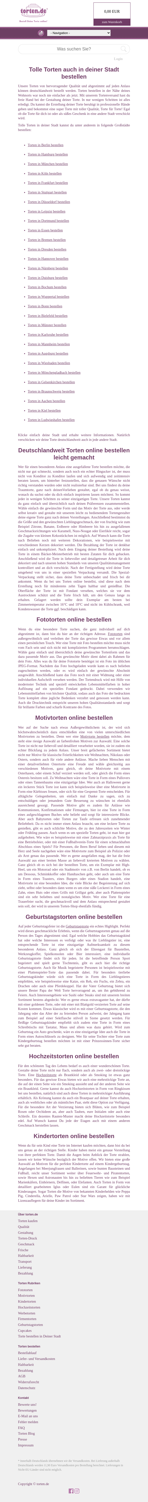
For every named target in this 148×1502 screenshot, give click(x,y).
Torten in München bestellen (48, 164)
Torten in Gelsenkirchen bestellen (51, 382)
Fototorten (115, 634)
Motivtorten (26, 1296)
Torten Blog (26, 1433)
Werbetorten (26, 1313)
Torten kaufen (27, 1221)
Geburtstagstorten (30, 1325)
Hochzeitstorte (46, 1075)
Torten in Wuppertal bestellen (48, 297)
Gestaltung (25, 1233)
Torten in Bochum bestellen (47, 287)
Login (118, 59)
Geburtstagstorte (77, 926)
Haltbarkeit (26, 1256)
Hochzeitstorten (29, 1307)
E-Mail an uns (28, 1416)
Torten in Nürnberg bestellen (48, 268)
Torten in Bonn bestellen (45, 306)
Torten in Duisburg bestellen (48, 278)
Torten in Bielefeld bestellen (47, 316)
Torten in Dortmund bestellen (48, 221)
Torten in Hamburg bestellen (48, 154)
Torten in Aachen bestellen (46, 401)
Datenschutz (26, 1388)
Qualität (23, 1227)
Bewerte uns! (27, 1404)
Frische (23, 1250)
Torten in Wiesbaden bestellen (49, 363)
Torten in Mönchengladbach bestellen (54, 372)
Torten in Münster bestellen (47, 325)
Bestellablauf (27, 1353)
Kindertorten (27, 1301)
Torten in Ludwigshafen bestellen (51, 420)
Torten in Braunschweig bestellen (51, 391)
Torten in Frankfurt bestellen (48, 183)
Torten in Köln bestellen (45, 173)
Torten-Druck (27, 1238)
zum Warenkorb (112, 22)
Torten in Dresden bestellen (47, 249)
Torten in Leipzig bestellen (46, 211)
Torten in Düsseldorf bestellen (49, 202)
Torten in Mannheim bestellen (49, 344)
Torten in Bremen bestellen (47, 240)
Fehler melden (28, 1422)
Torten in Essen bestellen (45, 230)
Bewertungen (27, 1410)
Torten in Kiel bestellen (44, 410)
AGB (21, 1376)
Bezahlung (25, 1273)
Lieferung (25, 1267)
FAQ (21, 1428)
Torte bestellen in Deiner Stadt (39, 1336)
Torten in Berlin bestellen (45, 145)
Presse (22, 1439)
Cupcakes (25, 1331)
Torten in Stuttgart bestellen (47, 192)
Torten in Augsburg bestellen (48, 353)
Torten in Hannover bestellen (48, 259)
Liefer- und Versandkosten (36, 1359)
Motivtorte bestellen (95, 736)
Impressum (26, 1445)
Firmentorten (27, 1319)
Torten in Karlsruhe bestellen (48, 334)
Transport (24, 1261)
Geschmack (26, 1244)
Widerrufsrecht (28, 1382)
